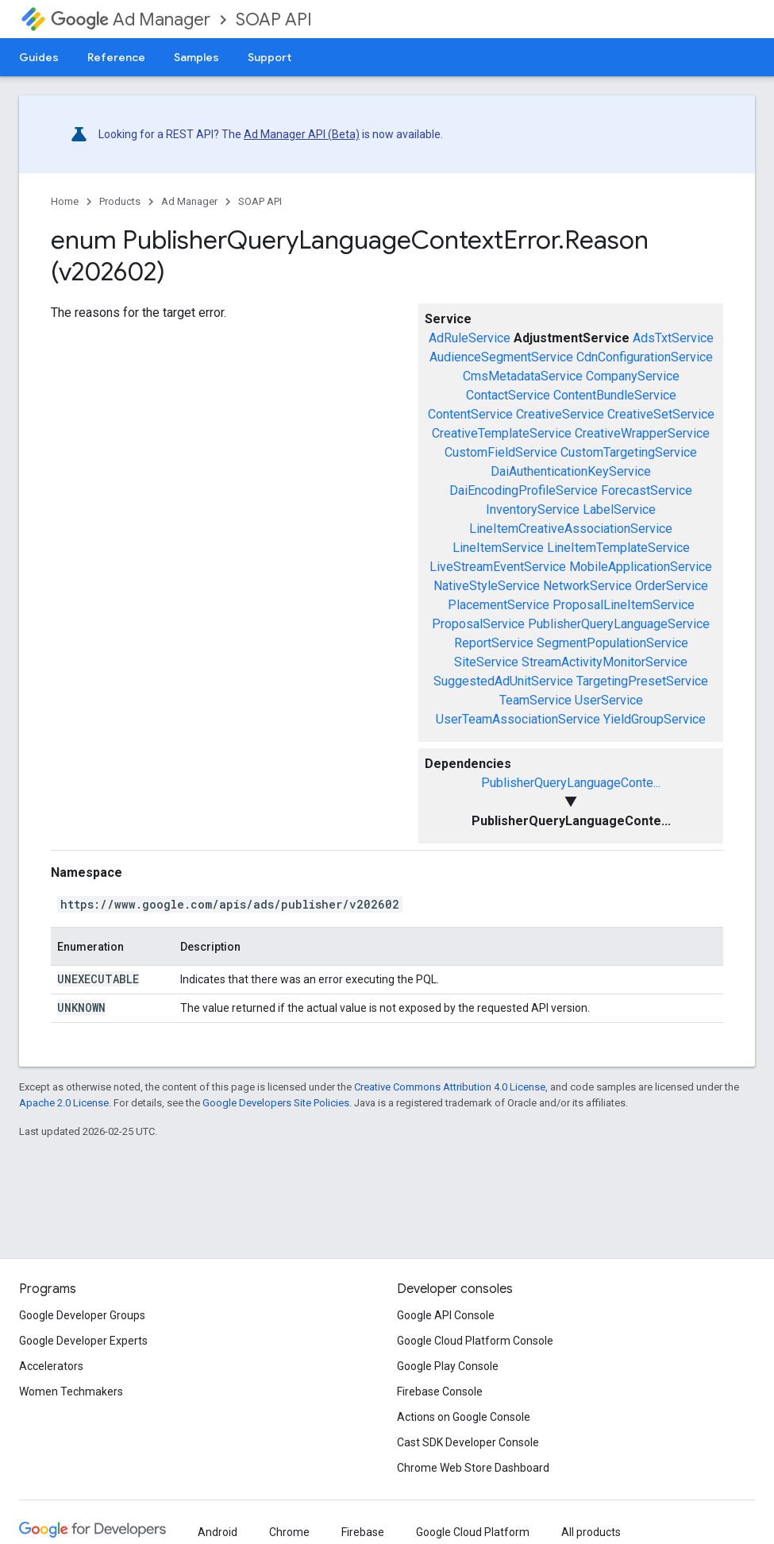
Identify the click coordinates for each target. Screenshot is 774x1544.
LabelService (619, 509)
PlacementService (498, 604)
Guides (39, 57)
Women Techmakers (71, 1391)
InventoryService (533, 509)
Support (269, 57)
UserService (609, 700)
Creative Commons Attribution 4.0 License (449, 1087)
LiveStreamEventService (497, 566)
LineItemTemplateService (618, 547)
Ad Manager (130, 19)
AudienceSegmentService (501, 357)
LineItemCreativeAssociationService (570, 528)
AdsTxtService (673, 337)
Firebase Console (440, 1391)
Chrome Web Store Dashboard (473, 1467)
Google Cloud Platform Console (475, 1340)
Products (120, 201)
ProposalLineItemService (624, 604)
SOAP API (274, 19)
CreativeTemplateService (502, 433)
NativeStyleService (486, 585)
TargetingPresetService (642, 681)
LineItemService (498, 547)
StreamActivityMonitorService (604, 662)
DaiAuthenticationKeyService (571, 471)
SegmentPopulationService (612, 642)
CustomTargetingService (628, 452)
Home (65, 201)
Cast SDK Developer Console (468, 1442)
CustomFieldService (501, 452)
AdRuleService (469, 337)
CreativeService (560, 414)
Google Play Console (448, 1366)
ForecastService (646, 490)
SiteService (486, 662)
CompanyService (633, 376)
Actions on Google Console (463, 1417)
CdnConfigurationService (644, 357)
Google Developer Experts (83, 1340)
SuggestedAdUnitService (503, 681)
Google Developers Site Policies (275, 1103)
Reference (116, 57)
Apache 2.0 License (64, 1103)
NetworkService (587, 585)
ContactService (508, 395)
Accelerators (51, 1366)
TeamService (535, 700)
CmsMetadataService (523, 376)
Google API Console (446, 1315)
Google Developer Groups (82, 1315)
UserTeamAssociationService (518, 719)
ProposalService (478, 623)
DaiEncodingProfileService (523, 490)
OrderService (671, 585)
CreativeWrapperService (642, 433)
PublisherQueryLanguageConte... (570, 782)
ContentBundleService (614, 395)
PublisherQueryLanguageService (619, 623)
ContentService (470, 414)
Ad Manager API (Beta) (302, 134)
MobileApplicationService (640, 566)
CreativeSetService (660, 414)
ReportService (493, 642)
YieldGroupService (654, 719)
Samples (196, 57)
